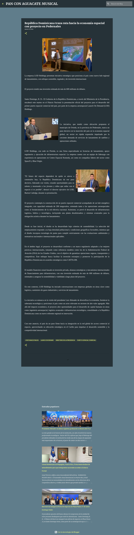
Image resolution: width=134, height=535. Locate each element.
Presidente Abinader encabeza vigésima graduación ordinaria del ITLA (66, 429)
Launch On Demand (47, 340)
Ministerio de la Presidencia (65, 340)
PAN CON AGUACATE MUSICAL (32, 4)
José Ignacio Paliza (31, 340)
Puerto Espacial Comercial (86, 340)
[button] (26, 33)
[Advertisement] (67, 384)
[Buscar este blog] (121, 3)
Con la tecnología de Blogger (67, 532)
